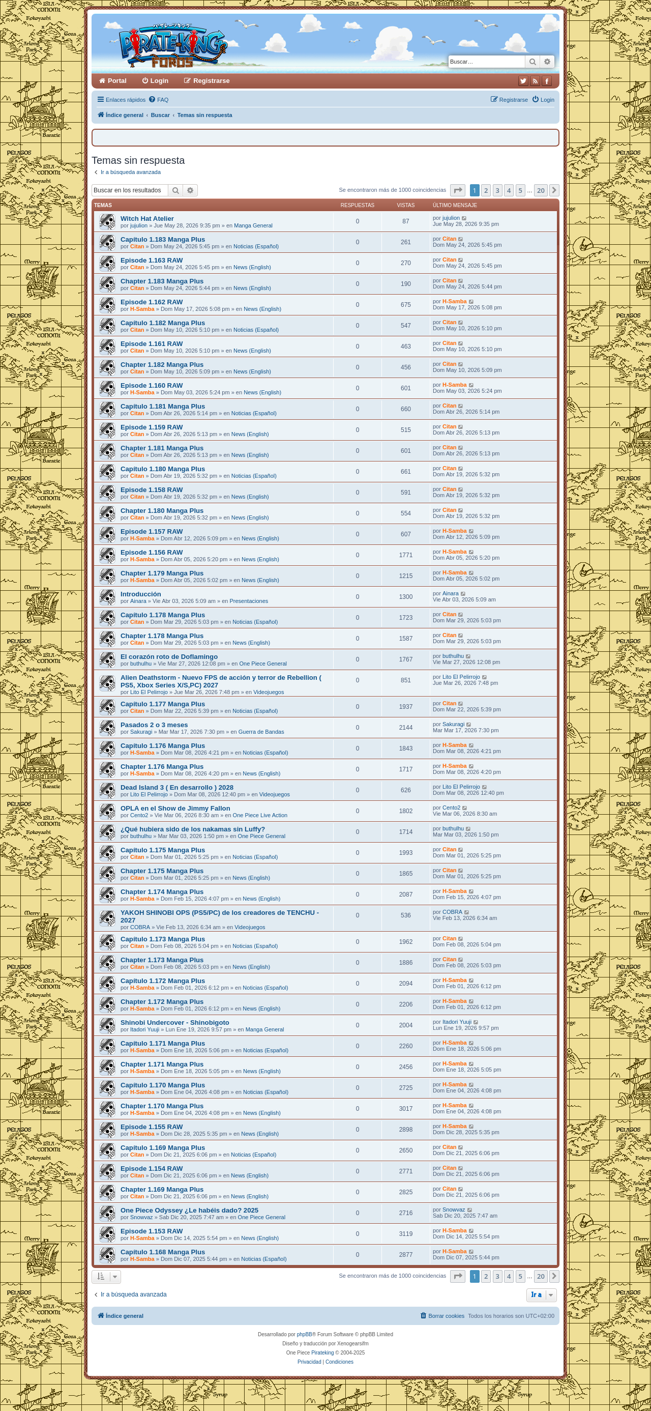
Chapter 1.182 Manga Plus (162, 364)
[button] (457, 190)
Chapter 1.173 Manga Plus (162, 960)
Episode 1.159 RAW (152, 427)
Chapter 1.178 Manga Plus (162, 636)
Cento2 (139, 815)
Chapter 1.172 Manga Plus (162, 1001)
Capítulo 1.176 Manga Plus (163, 746)
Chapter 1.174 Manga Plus (162, 892)
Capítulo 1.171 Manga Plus (163, 1043)
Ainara (138, 601)
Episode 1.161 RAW (152, 344)
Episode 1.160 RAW (152, 385)
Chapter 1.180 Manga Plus (162, 510)
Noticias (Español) (256, 246)
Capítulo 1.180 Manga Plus (163, 469)
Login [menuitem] (159, 80)
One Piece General (263, 663)
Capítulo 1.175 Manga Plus (163, 850)
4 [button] (509, 190)
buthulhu (141, 663)
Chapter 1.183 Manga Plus (162, 281)
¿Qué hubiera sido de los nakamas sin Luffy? (193, 829)
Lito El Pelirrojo (149, 692)
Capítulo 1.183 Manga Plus (163, 239)
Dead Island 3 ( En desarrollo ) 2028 (177, 787)
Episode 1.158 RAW (152, 490)
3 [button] (497, 190)
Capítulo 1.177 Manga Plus (163, 704)
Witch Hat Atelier (147, 218)
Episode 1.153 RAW (152, 1231)
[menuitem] (158, 100)
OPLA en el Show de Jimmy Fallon (175, 808)
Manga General (253, 225)
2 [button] (486, 190)
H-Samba (142, 309)
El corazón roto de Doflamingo (169, 656)
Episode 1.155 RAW (152, 1127)
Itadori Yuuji (144, 1029)
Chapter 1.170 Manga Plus (162, 1106)
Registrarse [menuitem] (211, 80)
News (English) (252, 267)
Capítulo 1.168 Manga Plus (163, 1252)
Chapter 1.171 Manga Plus (162, 1064)
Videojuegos (268, 692)
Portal (117, 80)
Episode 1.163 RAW (152, 260)
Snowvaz (141, 1217)
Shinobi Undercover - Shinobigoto (175, 1022)
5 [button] (520, 190)
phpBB (304, 1334)
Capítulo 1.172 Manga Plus (163, 981)
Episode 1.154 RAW (152, 1168)
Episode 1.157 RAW (152, 531)
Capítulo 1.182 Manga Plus (163, 323)
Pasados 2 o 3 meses (154, 725)
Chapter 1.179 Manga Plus (162, 573)
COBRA (140, 927)
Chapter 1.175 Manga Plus (162, 871)
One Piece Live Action (260, 815)
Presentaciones (248, 601)
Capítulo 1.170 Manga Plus (163, 1085)
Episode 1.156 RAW (152, 552)
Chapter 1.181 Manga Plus (162, 448)
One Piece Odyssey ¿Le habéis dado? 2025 (189, 1210)
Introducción (141, 594)
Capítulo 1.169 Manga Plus (163, 1147)
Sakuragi (141, 732)
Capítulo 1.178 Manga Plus (163, 615)
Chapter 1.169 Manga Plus (162, 1189)
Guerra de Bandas (261, 732)
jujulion (138, 225)
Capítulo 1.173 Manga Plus (163, 939)
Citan (137, 246)
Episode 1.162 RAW (152, 302)
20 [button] (541, 190)
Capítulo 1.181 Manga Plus (163, 406)
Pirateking (322, 1353)
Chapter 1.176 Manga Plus (162, 766)
